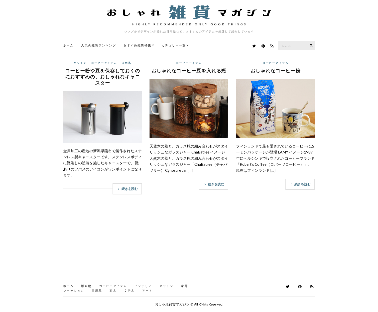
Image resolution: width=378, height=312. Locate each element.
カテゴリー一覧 (173, 45)
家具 (113, 291)
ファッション (73, 291)
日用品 (126, 62)
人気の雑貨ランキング (98, 45)
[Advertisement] (189, 245)
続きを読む (127, 189)
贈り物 (86, 286)
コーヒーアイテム (104, 62)
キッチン (80, 62)
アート (147, 291)
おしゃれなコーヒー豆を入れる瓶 (188, 70)
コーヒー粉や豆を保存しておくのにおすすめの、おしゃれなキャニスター (102, 77)
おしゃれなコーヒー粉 (275, 70)
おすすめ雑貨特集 (137, 45)
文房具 (129, 291)
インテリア (143, 286)
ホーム (68, 45)
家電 (184, 286)
